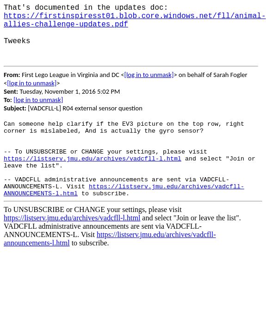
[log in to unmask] (148, 75)
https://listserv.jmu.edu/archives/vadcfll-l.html (92, 158)
